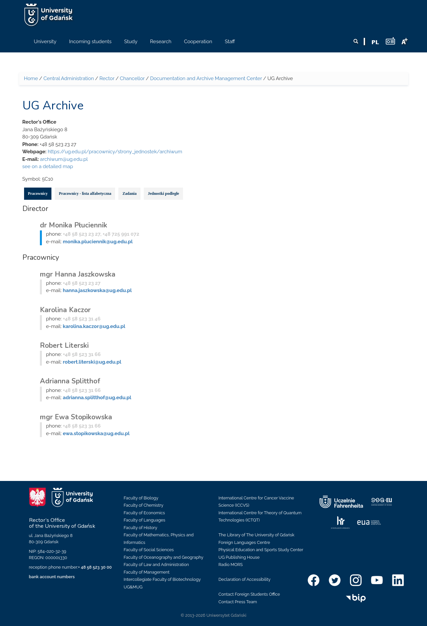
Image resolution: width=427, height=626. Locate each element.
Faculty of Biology (141, 497)
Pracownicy (38, 193)
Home (31, 78)
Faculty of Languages (144, 520)
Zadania (129, 193)
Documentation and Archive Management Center (206, 78)
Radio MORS (231, 564)
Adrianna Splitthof (70, 381)
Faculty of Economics (144, 512)
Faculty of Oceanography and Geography (163, 557)
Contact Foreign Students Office (249, 594)
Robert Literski (64, 345)
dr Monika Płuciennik (73, 225)
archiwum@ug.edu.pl (64, 159)
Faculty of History (140, 527)
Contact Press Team (238, 601)
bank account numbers (52, 576)
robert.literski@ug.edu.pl (92, 362)
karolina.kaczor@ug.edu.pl (94, 326)
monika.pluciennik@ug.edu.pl (98, 242)
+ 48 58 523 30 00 (95, 567)
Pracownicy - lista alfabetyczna (85, 193)
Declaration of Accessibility (245, 579)
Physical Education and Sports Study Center (261, 549)
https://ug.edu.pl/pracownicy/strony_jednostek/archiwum (115, 152)
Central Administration (69, 78)
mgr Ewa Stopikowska (76, 417)
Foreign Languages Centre (244, 542)
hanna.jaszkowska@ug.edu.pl (97, 290)
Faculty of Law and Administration (156, 564)
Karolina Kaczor (65, 309)
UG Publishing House (239, 557)
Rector (107, 78)
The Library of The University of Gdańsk (256, 534)
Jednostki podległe (163, 193)
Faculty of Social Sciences (149, 549)
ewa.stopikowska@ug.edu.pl (96, 433)
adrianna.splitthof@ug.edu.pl (97, 398)
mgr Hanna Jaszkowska (77, 274)
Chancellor (132, 78)
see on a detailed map (47, 166)
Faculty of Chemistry (143, 505)
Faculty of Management (146, 572)
